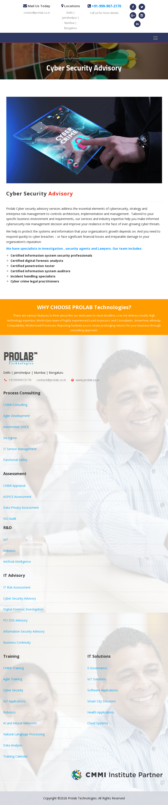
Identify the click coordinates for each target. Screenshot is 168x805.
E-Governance (97, 668)
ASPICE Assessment (17, 497)
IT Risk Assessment (16, 587)
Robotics (9, 551)
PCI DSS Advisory (15, 620)
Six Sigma (10, 438)
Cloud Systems (97, 723)
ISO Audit (9, 518)
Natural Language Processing (24, 734)
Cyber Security (13, 690)
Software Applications (102, 690)
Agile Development (16, 416)
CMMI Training (13, 668)
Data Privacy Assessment (21, 507)
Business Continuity (17, 642)
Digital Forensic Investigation (23, 609)
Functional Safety (15, 460)
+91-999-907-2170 (106, 6)
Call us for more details (104, 13)
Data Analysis (12, 745)
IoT (5, 540)
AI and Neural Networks (20, 723)
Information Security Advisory (24, 631)
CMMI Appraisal (14, 486)
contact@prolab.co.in (37, 13)
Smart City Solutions (101, 701)
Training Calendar (15, 756)
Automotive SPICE (16, 427)
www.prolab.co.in (87, 380)
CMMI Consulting (15, 405)
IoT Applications (14, 701)
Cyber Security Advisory (19, 598)
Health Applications (100, 712)
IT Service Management (20, 449)
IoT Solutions (96, 679)
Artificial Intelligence (17, 561)
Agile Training (12, 679)
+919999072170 (20, 380)
